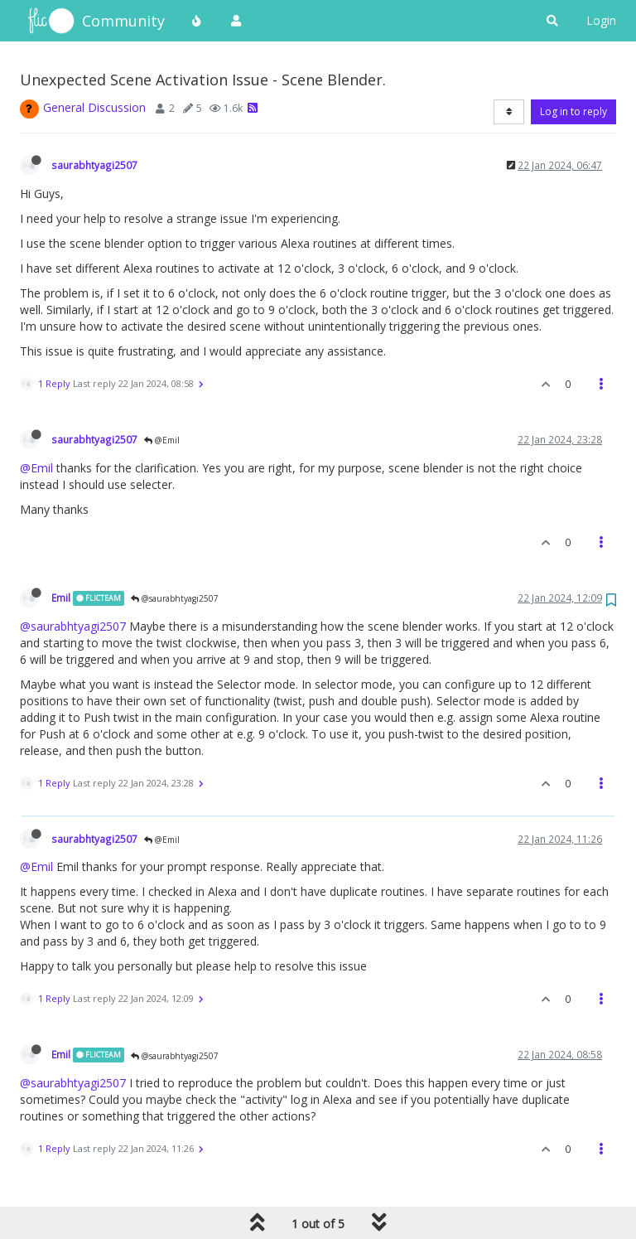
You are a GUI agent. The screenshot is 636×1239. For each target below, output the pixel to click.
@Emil (162, 440)
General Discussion (94, 107)
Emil (60, 597)
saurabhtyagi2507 (94, 165)
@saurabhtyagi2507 (175, 598)
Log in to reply (573, 111)
